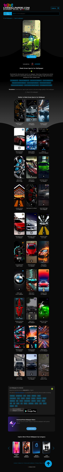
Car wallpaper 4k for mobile (46, 85)
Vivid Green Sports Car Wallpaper (44, 180)
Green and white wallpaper (17, 85)
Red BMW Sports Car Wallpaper (19, 237)
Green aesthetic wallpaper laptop (32, 85)
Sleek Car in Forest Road (31, 293)
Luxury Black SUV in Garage (19, 378)
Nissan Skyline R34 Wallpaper (31, 152)
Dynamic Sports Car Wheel (19, 124)
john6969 (35, 64)
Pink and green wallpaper (45, 82)
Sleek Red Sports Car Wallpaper (19, 152)
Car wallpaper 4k (14, 80)
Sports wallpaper (18, 18)
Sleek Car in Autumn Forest (43, 378)
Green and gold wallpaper (32, 82)
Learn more (31, 428)
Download (31, 57)
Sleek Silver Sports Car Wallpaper (31, 237)
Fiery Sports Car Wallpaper (44, 265)
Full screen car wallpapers (35, 80)
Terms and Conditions (29, 463)
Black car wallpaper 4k (24, 80)
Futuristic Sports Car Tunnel (43, 237)
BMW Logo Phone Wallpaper (19, 293)
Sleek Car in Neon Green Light (44, 322)
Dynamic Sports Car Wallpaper (43, 124)
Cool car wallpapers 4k (47, 80)
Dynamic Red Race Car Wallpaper (19, 322)
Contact (15, 463)
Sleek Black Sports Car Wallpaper (31, 378)
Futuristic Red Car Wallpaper (44, 293)
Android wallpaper (19, 392)
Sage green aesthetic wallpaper (19, 82)
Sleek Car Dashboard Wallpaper (43, 152)
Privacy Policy (38, 463)
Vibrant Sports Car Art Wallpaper (44, 350)
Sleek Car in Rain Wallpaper (31, 322)
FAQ (44, 463)
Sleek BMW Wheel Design (19, 180)
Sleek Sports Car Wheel (31, 208)
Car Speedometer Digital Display (19, 265)
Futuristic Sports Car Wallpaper (19, 209)
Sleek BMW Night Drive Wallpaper (44, 209)
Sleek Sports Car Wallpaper (31, 124)
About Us (20, 463)
